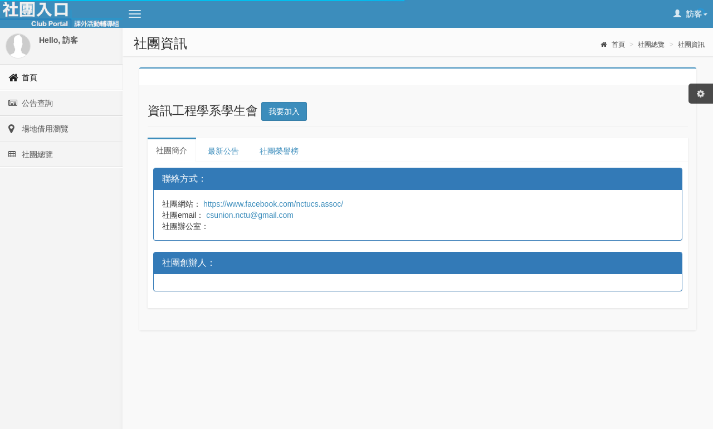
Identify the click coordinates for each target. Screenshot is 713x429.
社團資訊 (691, 44)
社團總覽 (651, 44)
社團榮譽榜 (279, 151)
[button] (134, 13)
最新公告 (223, 151)
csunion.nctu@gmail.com (249, 215)
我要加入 (284, 111)
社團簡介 (171, 150)
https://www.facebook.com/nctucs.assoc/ (272, 203)
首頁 (612, 44)
